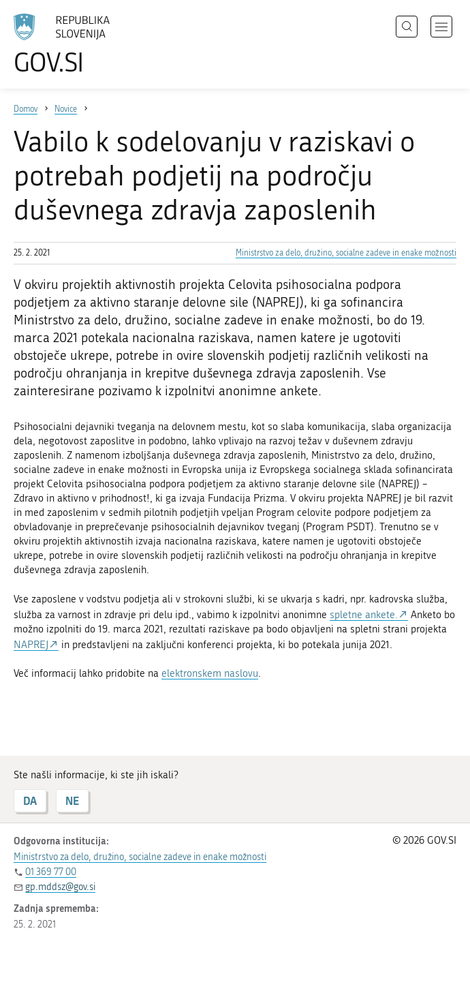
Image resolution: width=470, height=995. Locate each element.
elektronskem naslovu (209, 673)
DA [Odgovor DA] (30, 800)
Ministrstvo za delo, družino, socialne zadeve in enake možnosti (346, 253)
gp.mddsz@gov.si (60, 887)
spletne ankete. (364, 615)
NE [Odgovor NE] (72, 800)
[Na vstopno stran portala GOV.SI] (82, 44)
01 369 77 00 (50, 872)
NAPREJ (31, 645)
